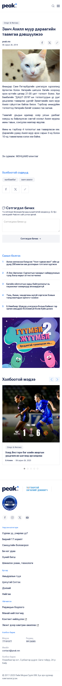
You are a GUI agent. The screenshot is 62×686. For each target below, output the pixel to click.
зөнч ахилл (26, 179)
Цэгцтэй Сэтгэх (11, 582)
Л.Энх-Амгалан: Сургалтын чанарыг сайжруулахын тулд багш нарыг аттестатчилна (33, 274)
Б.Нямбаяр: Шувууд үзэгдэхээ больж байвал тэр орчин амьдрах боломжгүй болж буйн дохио (31, 307)
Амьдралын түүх (11, 576)
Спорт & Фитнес (11, 23)
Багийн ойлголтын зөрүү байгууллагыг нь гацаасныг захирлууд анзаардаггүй (28, 285)
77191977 (7, 641)
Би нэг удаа (8, 551)
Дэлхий (6, 588)
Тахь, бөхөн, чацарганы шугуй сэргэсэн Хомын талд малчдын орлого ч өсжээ (30, 296)
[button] (53, 6)
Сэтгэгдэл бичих (31, 238)
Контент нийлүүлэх (14, 619)
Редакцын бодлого (13, 607)
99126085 (31, 641)
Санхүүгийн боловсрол (15, 545)
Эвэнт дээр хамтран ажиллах (20, 625)
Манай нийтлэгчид (13, 613)
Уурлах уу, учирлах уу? (15, 533)
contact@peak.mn (11, 650)
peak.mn (6, 41)
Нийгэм (6, 594)
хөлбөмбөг (10, 179)
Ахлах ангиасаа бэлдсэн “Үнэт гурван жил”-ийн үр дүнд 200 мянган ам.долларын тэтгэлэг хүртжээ (32, 263)
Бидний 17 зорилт (12, 539)
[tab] (24, 468)
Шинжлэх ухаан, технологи (17, 563)
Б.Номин (9, 460)
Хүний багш (9, 557)
